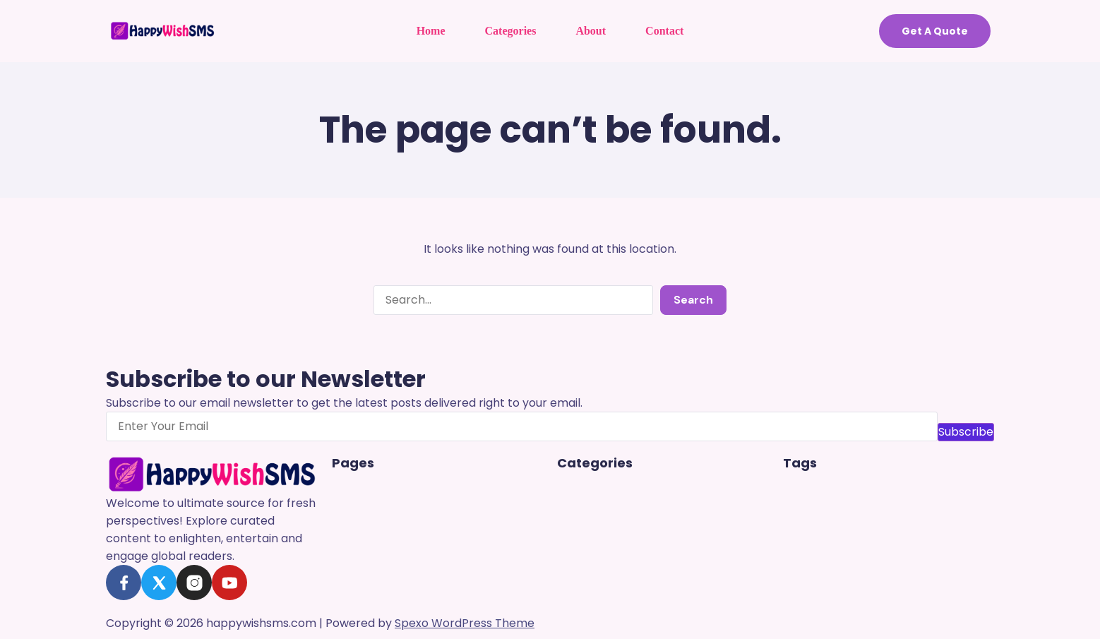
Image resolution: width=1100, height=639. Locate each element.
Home (431, 31)
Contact (664, 31)
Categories (511, 31)
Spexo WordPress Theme (464, 623)
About (590, 31)
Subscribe (965, 432)
